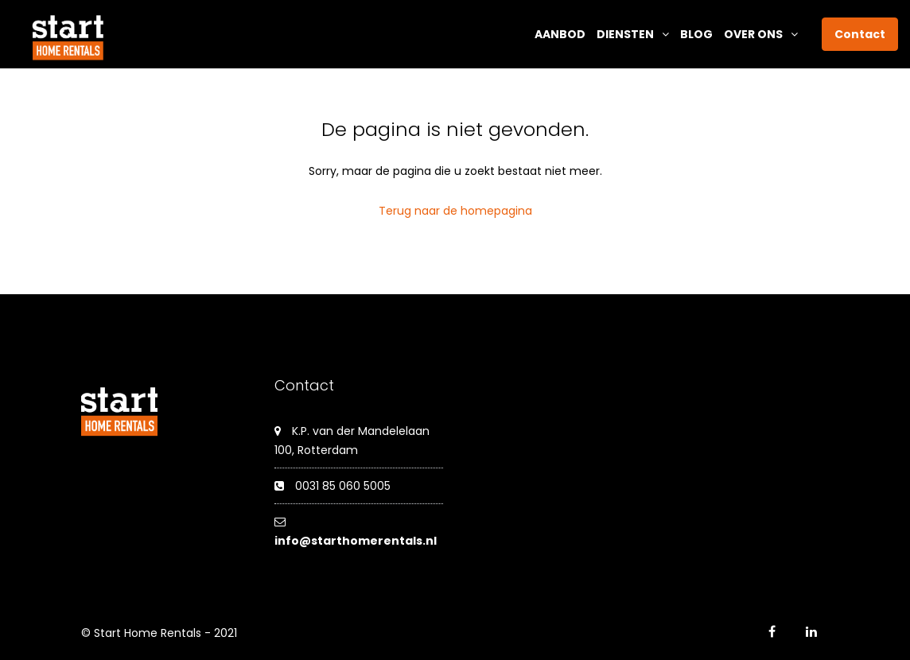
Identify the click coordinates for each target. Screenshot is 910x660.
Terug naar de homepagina (455, 211)
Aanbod (560, 34)
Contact (859, 34)
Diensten (625, 34)
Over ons (753, 34)
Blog (696, 34)
